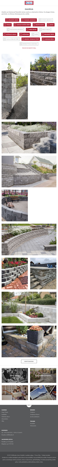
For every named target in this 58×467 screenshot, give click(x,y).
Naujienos (32, 412)
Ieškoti (55, 2)
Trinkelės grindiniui (30, 20)
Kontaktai (32, 423)
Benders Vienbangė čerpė (32, 39)
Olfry (3, 421)
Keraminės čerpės (49, 34)
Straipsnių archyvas (34, 414)
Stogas (9, 24)
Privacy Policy (38, 455)
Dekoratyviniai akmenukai (30, 44)
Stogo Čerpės (5, 412)
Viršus (29, 405)
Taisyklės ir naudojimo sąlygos (27, 455)
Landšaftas (4, 414)
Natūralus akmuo (11, 34)
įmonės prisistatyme (34, 416)
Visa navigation (3, 3)
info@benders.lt (10, 435)
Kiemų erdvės (32, 29)
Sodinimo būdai (49, 39)
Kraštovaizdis (40, 24)
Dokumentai (33, 426)
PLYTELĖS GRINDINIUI (47, 20)
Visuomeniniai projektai (16, 29)
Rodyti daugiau (29, 361)
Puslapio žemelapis (46, 455)
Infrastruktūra (5, 419)
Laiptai (36, 34)
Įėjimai (52, 24)
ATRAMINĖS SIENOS (13, 20)
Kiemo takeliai (46, 29)
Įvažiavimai (25, 34)
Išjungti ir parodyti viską (29, 48)
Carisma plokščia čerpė (23, 24)
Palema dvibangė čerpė (12, 39)
